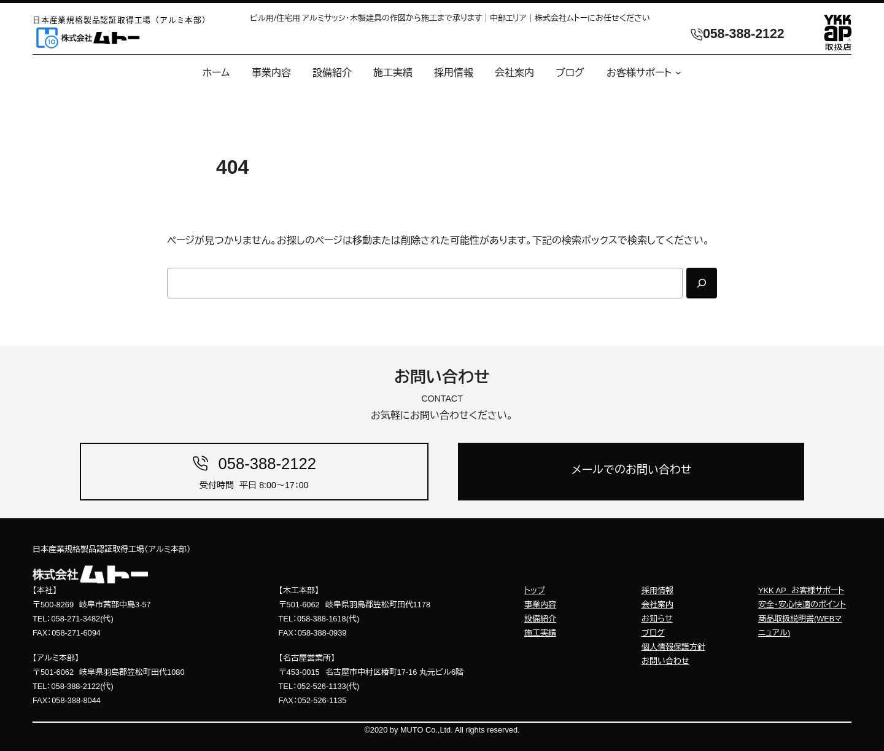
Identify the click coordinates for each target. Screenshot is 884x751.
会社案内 (657, 604)
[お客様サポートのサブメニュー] (676, 73)
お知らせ (657, 618)
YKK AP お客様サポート (801, 590)
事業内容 (540, 604)
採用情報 (657, 590)
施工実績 (540, 632)
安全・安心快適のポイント (802, 604)
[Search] (701, 283)
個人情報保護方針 (673, 647)
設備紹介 (540, 618)
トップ (534, 590)
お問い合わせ (665, 661)
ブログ (653, 632)
